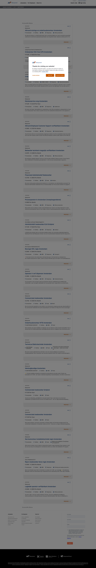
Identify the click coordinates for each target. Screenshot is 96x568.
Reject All (50, 75)
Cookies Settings (35, 75)
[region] (48, 69)
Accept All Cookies (60, 75)
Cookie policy (45, 71)
